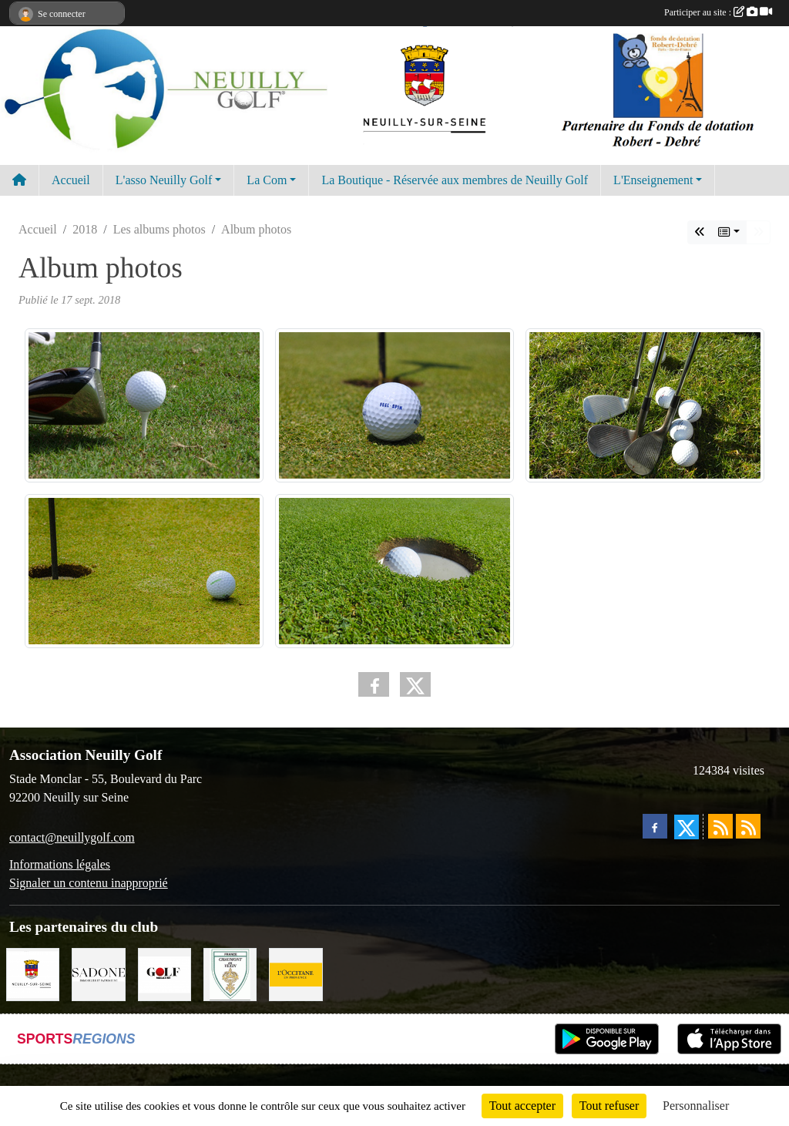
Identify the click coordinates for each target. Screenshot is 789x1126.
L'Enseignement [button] (653, 180)
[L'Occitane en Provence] (295, 973)
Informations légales (59, 864)
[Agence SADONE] (98, 973)
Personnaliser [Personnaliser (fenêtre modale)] (696, 1105)
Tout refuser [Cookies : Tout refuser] (609, 1105)
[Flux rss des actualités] (720, 826)
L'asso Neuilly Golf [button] (164, 180)
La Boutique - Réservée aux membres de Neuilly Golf (454, 180)
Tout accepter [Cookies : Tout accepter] (522, 1105)
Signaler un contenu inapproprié (88, 882)
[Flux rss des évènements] (748, 826)
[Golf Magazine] (164, 973)
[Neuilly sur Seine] (32, 973)
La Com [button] (267, 180)
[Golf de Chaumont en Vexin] (230, 973)
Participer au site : (718, 12)
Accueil (71, 180)
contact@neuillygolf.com (72, 837)
